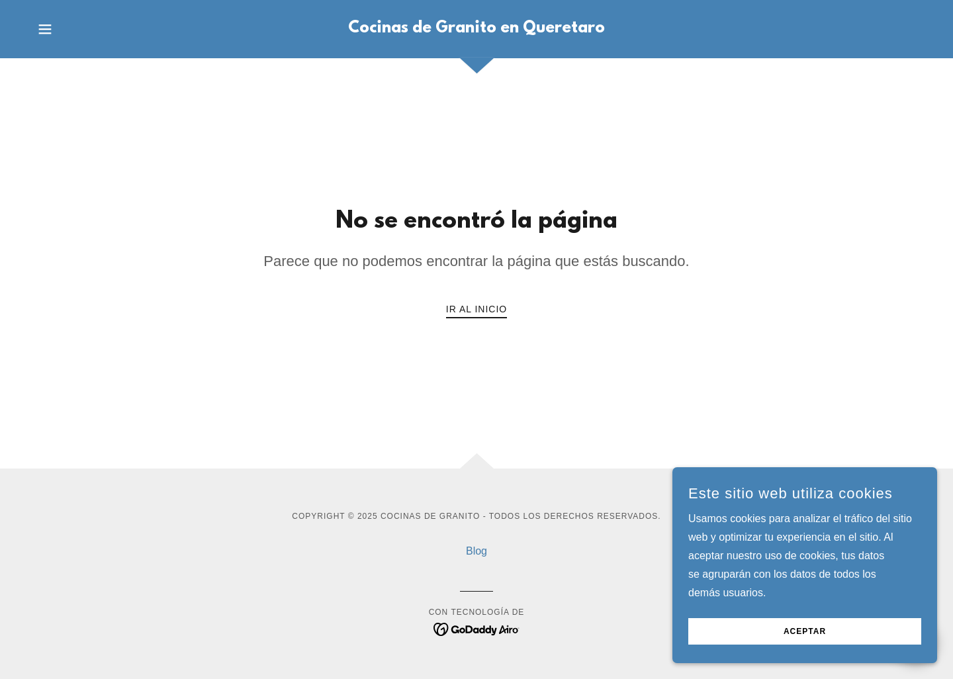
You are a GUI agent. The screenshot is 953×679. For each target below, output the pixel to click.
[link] (476, 28)
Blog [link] (476, 551)
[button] (45, 29)
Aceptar (805, 631)
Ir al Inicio (476, 309)
